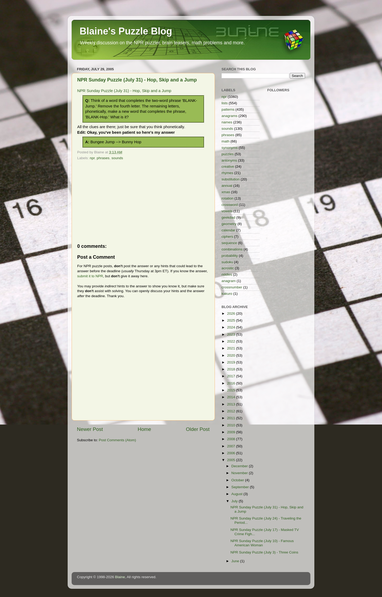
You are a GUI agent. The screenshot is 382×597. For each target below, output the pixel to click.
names (227, 122)
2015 (231, 390)
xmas (226, 192)
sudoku (227, 262)
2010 (231, 425)
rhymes (227, 173)
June (235, 561)
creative (228, 166)
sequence (229, 243)
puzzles (228, 154)
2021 (231, 348)
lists (225, 103)
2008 (231, 439)
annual (227, 186)
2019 (231, 362)
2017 (231, 376)
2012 (231, 411)
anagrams (229, 116)
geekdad (228, 217)
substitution (231, 179)
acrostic (228, 268)
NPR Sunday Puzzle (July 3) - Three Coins (264, 552)
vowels (227, 211)
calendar (228, 230)
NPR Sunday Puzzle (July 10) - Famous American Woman (262, 543)
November (240, 473)
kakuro (227, 294)
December (240, 466)
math (225, 141)
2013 (231, 404)
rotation (227, 198)
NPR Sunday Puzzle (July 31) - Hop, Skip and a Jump (137, 80)
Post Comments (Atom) (117, 440)
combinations (232, 249)
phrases (103, 158)
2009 (231, 432)
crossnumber (232, 287)
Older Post (198, 429)
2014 (231, 397)
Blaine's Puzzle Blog (126, 31)
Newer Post (90, 429)
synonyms (230, 148)
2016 (231, 383)
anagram (229, 281)
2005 (231, 460)
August (237, 494)
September (240, 487)
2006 (231, 453)
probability (230, 256)
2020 (231, 355)
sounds (117, 158)
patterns (228, 109)
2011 (231, 418)
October (238, 480)
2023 (231, 334)
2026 (231, 313)
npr (92, 158)
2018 (231, 369)
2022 (231, 341)
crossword (230, 205)
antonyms (229, 160)
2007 (231, 446)
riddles (227, 274)
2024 (231, 327)
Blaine (120, 577)
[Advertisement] (143, 202)
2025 (231, 320)
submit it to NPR (90, 276)
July (235, 501)
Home (144, 429)
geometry (229, 224)
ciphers (227, 237)
